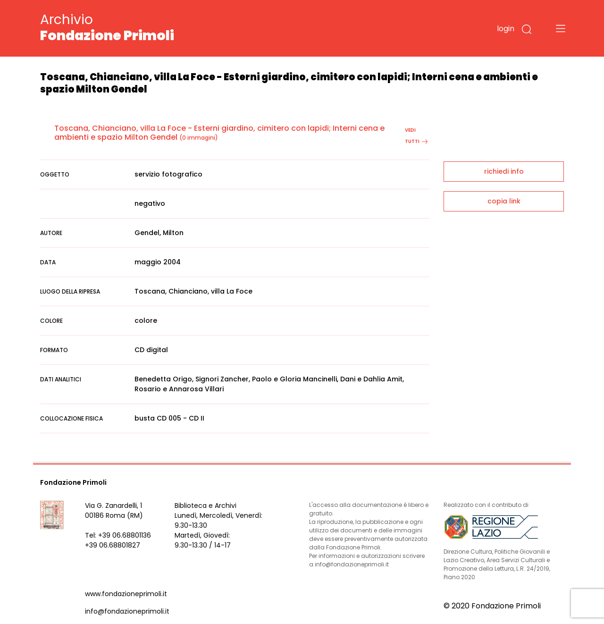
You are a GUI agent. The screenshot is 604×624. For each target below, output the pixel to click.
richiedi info (504, 171)
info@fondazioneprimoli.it (127, 611)
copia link (503, 201)
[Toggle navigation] (560, 28)
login (505, 28)
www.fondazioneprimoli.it (126, 594)
